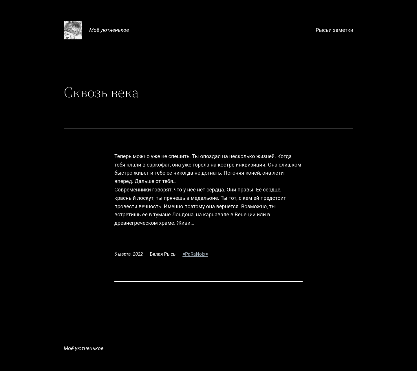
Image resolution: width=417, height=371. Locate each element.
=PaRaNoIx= (195, 254)
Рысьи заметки (334, 30)
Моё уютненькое (109, 30)
